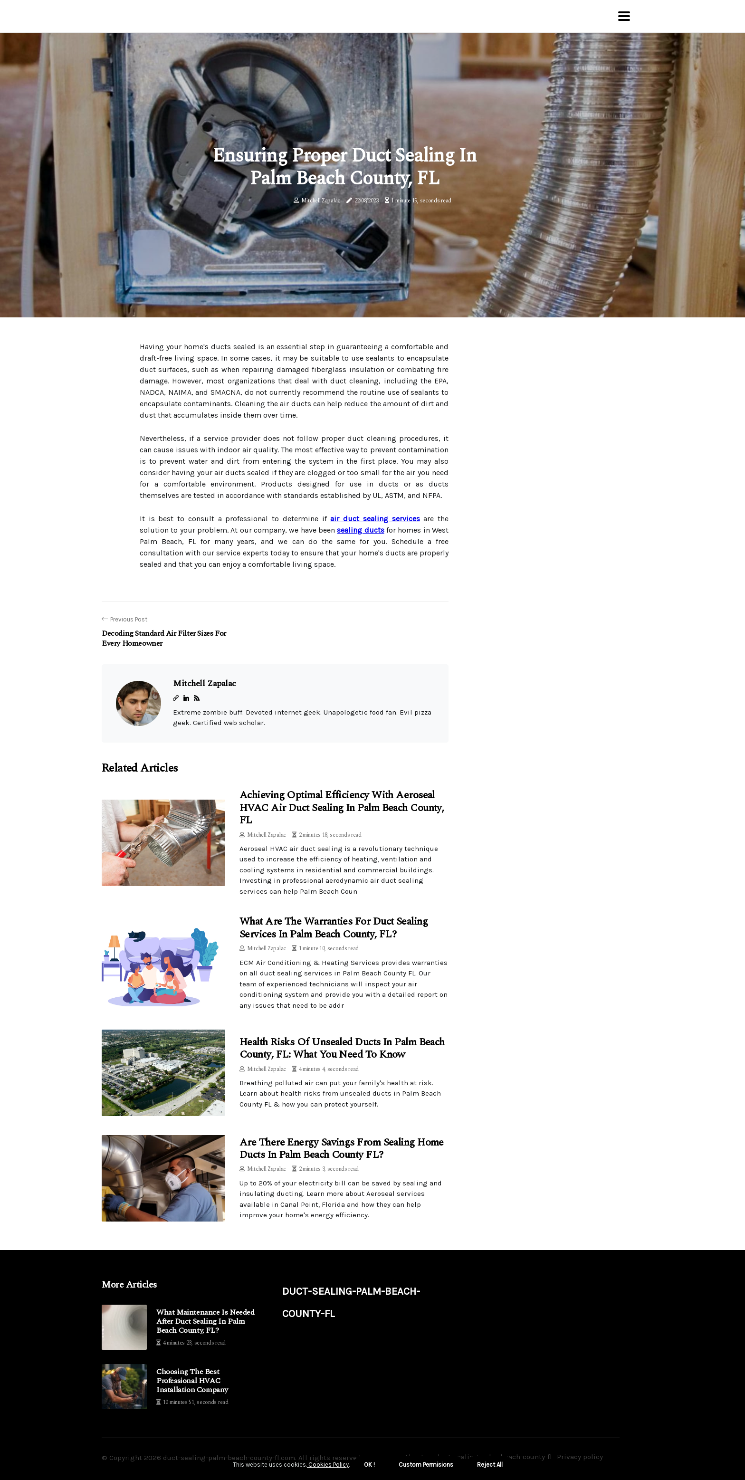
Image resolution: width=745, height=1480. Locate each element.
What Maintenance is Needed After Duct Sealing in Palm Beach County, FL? (205, 1322)
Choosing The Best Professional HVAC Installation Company (192, 1381)
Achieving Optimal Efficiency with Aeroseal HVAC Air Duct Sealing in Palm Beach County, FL (341, 807)
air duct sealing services (375, 518)
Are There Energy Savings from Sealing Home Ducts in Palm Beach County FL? (341, 1149)
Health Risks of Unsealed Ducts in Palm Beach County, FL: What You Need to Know (342, 1048)
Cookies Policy (328, 1464)
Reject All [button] (490, 1464)
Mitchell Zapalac (320, 200)
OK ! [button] (369, 1464)
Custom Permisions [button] (426, 1464)
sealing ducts (360, 530)
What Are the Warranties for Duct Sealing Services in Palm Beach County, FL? (333, 928)
